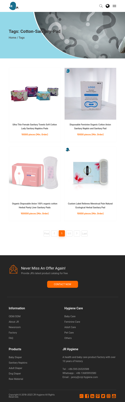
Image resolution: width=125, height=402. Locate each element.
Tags (22, 37)
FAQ (11, 338)
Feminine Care (72, 321)
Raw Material (16, 379)
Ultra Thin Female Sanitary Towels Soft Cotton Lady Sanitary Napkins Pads (35, 126)
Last (84, 233)
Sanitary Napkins (18, 362)
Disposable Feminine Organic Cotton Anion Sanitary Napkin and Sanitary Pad (90, 126)
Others (68, 338)
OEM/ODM (15, 316)
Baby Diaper (15, 357)
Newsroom (15, 327)
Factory (13, 332)
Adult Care (70, 327)
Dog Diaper (15, 373)
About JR (14, 321)
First (46, 233)
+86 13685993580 (86, 373)
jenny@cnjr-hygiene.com (84, 377)
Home (12, 37)
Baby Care (70, 316)
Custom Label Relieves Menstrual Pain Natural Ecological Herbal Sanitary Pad (90, 205)
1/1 (69, 233)
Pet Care (69, 332)
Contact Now (62, 284)
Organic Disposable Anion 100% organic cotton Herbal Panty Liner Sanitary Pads (34, 205)
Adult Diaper (15, 368)
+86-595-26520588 (78, 369)
